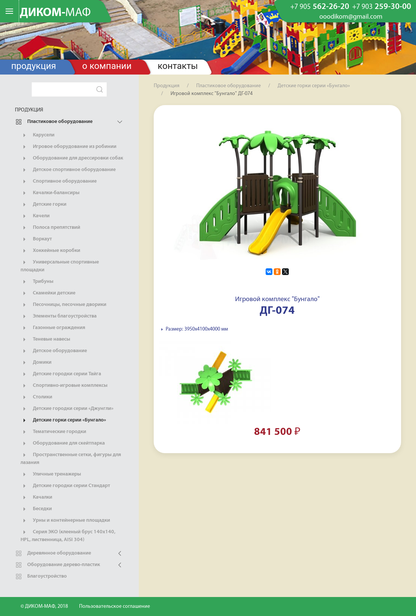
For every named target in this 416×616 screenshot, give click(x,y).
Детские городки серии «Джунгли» (67, 409)
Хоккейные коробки (50, 251)
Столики (36, 397)
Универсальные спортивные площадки (60, 266)
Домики (36, 362)
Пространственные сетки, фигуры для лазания (71, 458)
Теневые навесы (45, 339)
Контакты (178, 66)
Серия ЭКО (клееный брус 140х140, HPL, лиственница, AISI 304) (68, 535)
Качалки (36, 497)
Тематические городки (53, 432)
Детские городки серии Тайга (61, 374)
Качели (35, 216)
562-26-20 (319, 7)
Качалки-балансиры (50, 193)
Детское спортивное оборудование (68, 170)
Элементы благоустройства (59, 316)
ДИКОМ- (55, 13)
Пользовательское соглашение (114, 606)
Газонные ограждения (53, 328)
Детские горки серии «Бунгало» (63, 420)
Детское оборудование (54, 351)
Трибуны (37, 281)
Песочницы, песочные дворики (63, 305)
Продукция (33, 66)
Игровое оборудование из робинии (68, 147)
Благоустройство (41, 576)
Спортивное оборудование (59, 181)
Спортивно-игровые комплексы (64, 385)
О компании (106, 66)
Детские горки (43, 204)
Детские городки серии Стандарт (65, 486)
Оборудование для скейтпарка (63, 443)
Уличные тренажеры (51, 474)
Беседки (36, 509)
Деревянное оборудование (53, 553)
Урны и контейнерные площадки (65, 520)
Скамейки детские (48, 293)
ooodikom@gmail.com (350, 17)
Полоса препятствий (50, 227)
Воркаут (36, 239)
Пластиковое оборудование (54, 122)
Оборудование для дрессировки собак (72, 158)
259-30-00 (381, 7)
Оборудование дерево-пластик (57, 565)
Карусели (37, 135)
